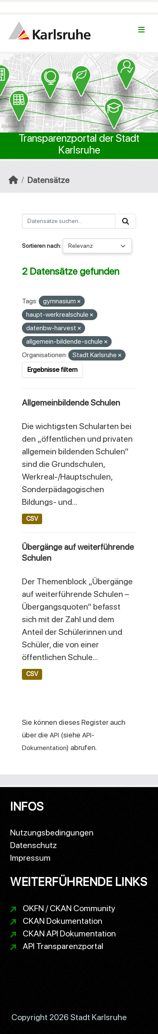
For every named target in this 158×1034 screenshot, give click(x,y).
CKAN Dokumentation (62, 921)
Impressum (30, 858)
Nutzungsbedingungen (52, 832)
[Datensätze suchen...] (68, 221)
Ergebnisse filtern (52, 370)
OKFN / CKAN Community (69, 908)
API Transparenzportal (63, 946)
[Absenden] (125, 221)
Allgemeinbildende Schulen (71, 403)
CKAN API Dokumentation (69, 933)
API (54, 735)
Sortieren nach (41, 245)
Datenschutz (33, 845)
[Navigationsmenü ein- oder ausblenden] (141, 29)
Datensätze (48, 180)
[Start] (13, 180)
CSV (32, 518)
